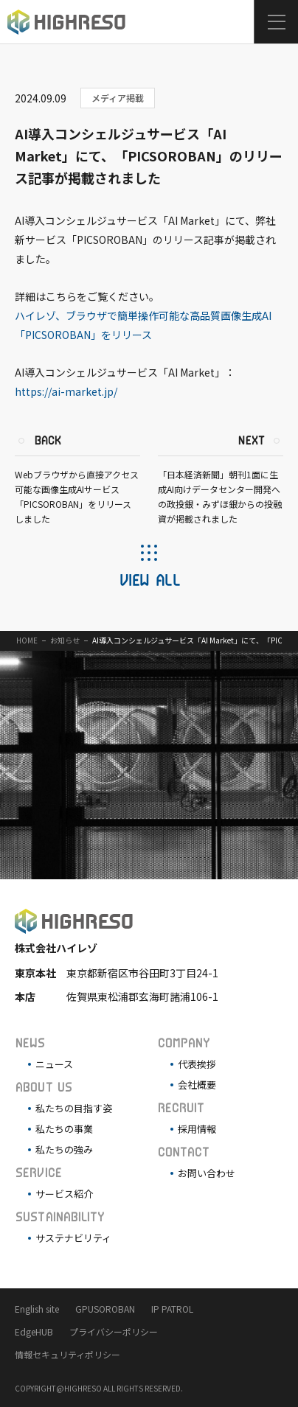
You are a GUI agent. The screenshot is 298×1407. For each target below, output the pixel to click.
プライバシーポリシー (113, 1331)
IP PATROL (172, 1308)
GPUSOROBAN (105, 1308)
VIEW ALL (149, 579)
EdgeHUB (34, 1331)
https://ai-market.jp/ (66, 391)
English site (37, 1308)
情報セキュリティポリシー (67, 1354)
